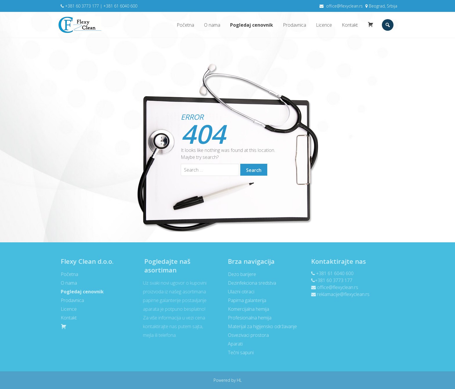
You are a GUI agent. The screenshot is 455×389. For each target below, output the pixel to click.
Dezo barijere (240, 274)
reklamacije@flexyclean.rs (341, 294)
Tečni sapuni (239, 352)
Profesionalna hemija (248, 318)
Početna (185, 25)
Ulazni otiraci (239, 291)
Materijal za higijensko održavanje (260, 326)
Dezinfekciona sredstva (250, 283)
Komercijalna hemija (246, 309)
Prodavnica (294, 25)
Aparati (233, 344)
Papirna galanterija (245, 300)
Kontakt (350, 25)
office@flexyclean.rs (344, 6)
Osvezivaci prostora (246, 335)
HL (239, 380)
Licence (324, 25)
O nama (212, 25)
